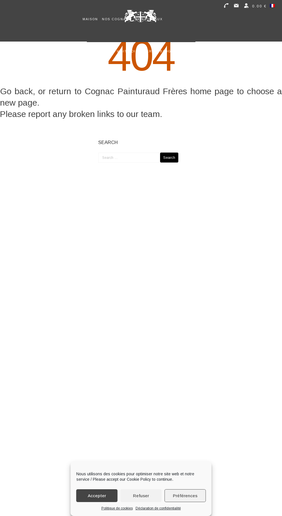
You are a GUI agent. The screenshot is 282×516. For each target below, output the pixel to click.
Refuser (141, 495)
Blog (165, 51)
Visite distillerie (136, 51)
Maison (90, 19)
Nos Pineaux (149, 19)
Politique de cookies (117, 508)
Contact (184, 51)
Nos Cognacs (116, 19)
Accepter (97, 495)
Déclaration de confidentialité (158, 508)
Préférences (185, 495)
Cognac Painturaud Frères (136, 91)
